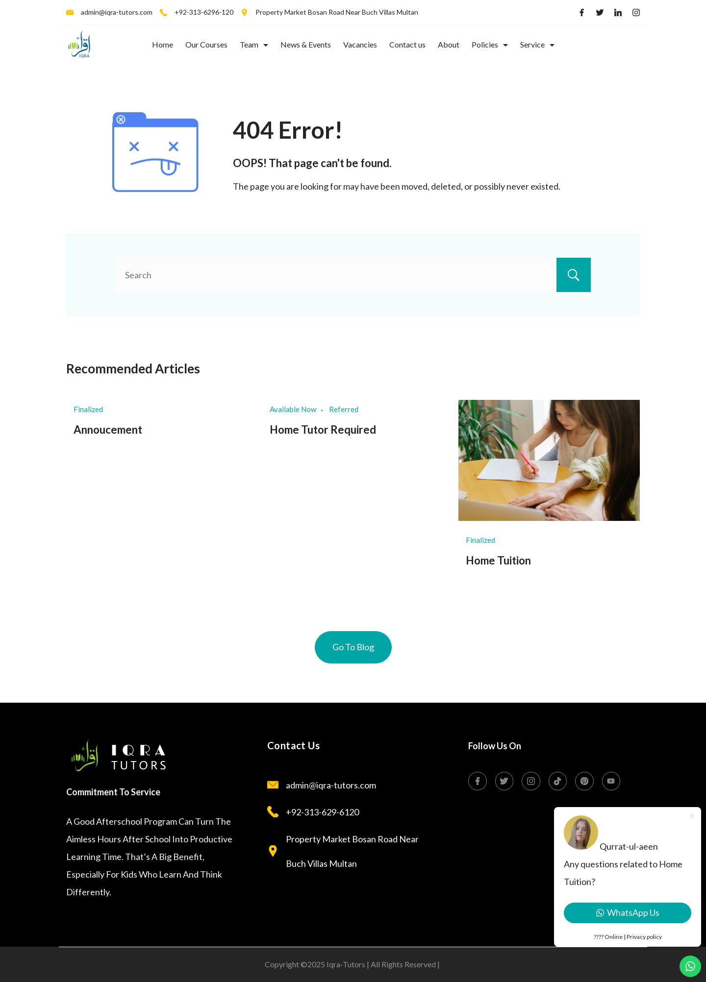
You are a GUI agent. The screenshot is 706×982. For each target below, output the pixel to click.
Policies (490, 44)
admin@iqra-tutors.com (116, 12)
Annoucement (108, 429)
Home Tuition (498, 560)
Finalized (88, 409)
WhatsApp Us (627, 912)
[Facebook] (581, 12)
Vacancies (360, 44)
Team (254, 44)
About (448, 44)
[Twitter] (600, 12)
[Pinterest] (584, 781)
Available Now (293, 409)
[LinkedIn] (618, 12)
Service (537, 44)
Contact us (407, 44)
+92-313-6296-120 (204, 12)
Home (162, 44)
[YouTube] (611, 781)
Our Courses (206, 44)
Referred (343, 409)
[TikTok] (558, 781)
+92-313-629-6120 (322, 812)
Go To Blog (353, 646)
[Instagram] (636, 12)
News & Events (305, 44)
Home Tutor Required (323, 429)
